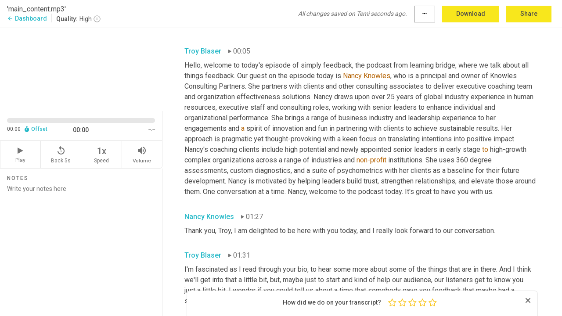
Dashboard (27, 18)
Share (528, 13)
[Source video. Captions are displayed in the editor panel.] (81, 68)
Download (470, 13)
